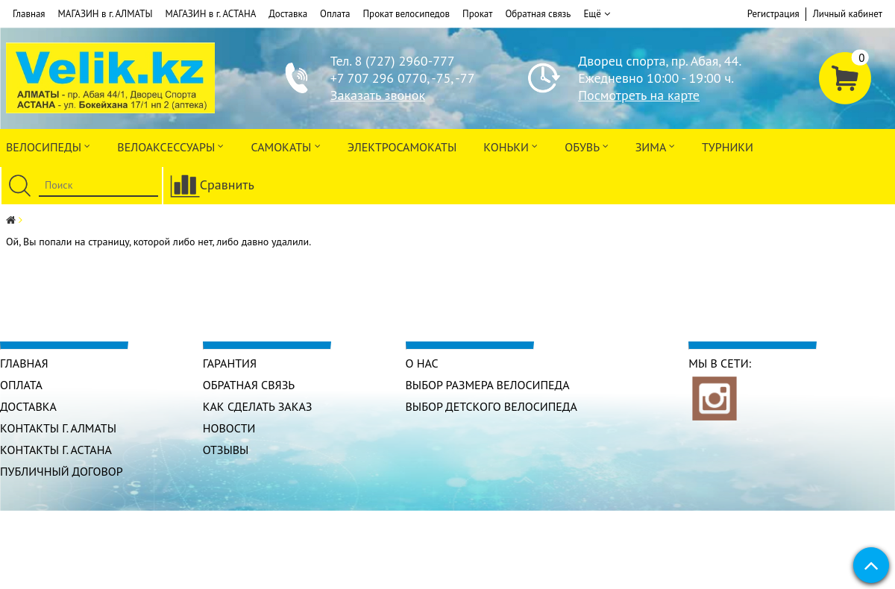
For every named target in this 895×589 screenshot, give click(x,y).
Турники (727, 146)
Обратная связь (538, 13)
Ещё (596, 14)
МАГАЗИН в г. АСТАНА (210, 13)
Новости (229, 428)
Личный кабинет (847, 13)
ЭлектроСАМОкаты (402, 146)
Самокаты (285, 145)
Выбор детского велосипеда (491, 406)
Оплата (335, 13)
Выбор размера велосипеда (488, 384)
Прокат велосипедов (406, 13)
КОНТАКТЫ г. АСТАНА (56, 449)
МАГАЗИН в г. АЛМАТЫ (105, 13)
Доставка (287, 13)
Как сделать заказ (258, 406)
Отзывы (226, 449)
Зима (655, 145)
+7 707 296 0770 (378, 77)
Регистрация (773, 13)
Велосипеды (48, 145)
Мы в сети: (719, 363)
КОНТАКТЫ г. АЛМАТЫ (58, 428)
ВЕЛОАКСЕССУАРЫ (170, 145)
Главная (29, 13)
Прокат (477, 13)
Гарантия (230, 363)
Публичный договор (61, 471)
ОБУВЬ (586, 145)
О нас (422, 363)
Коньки (510, 145)
